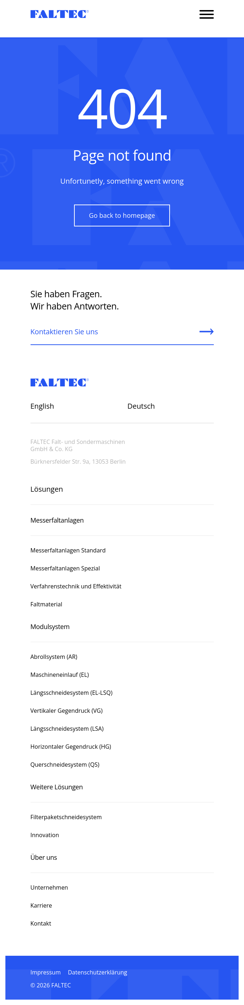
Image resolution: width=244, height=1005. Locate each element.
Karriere (41, 905)
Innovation (45, 835)
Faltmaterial (47, 604)
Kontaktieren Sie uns (64, 331)
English (42, 406)
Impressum (46, 972)
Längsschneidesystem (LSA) (67, 729)
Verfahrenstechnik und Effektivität (76, 586)
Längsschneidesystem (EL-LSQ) (71, 693)
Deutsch (141, 406)
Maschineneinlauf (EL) (60, 675)
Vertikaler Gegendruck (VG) (67, 711)
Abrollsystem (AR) (54, 657)
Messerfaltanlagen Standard (69, 550)
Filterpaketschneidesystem (66, 817)
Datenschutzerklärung (97, 972)
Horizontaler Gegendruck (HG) (71, 747)
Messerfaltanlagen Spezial (65, 568)
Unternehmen (50, 887)
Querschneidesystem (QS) (65, 764)
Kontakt (41, 923)
